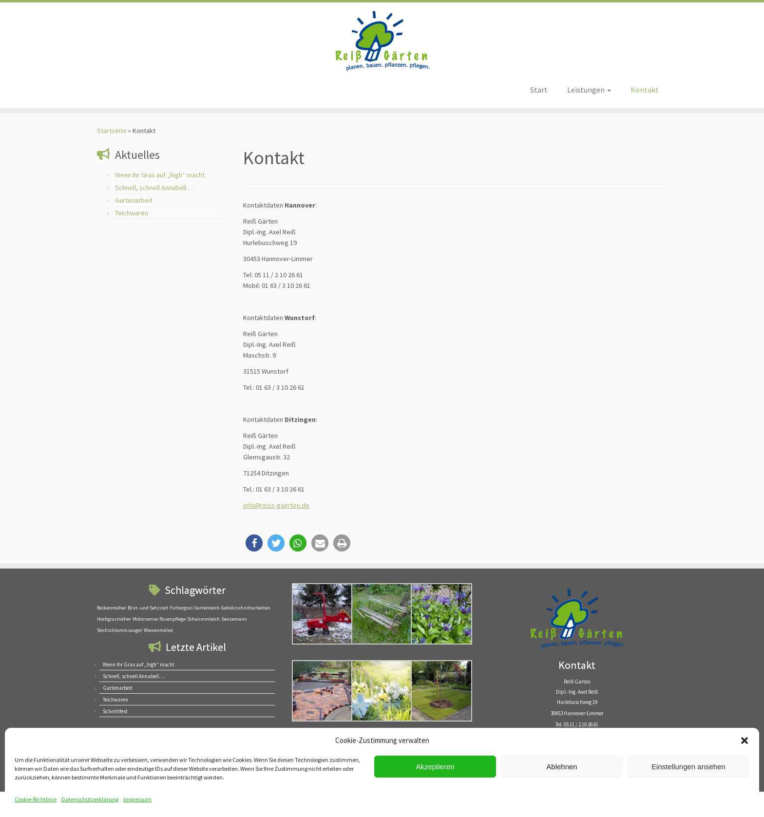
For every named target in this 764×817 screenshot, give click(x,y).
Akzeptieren (435, 766)
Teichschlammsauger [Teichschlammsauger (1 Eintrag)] (119, 630)
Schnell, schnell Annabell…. (154, 187)
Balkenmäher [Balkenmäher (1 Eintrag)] (111, 608)
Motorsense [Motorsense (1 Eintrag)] (145, 619)
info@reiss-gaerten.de (276, 505)
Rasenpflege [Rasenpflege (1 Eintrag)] (172, 619)
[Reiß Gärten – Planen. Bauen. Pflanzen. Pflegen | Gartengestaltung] (382, 41)
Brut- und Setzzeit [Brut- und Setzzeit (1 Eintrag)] (148, 608)
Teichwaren (131, 213)
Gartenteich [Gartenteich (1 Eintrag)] (207, 608)
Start (539, 90)
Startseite (112, 130)
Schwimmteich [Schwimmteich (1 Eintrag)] (203, 619)
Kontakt (644, 90)
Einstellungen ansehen (688, 766)
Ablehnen (561, 766)
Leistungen (589, 90)
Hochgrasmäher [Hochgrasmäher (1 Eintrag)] (114, 619)
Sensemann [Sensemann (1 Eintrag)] (234, 619)
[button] (744, 740)
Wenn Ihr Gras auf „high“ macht (160, 175)
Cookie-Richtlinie (36, 799)
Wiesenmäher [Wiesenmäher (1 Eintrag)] (158, 630)
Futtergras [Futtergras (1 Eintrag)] (181, 608)
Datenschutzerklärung (89, 799)
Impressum (137, 799)
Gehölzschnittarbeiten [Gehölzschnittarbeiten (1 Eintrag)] (245, 608)
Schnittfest (115, 711)
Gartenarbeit (134, 200)
